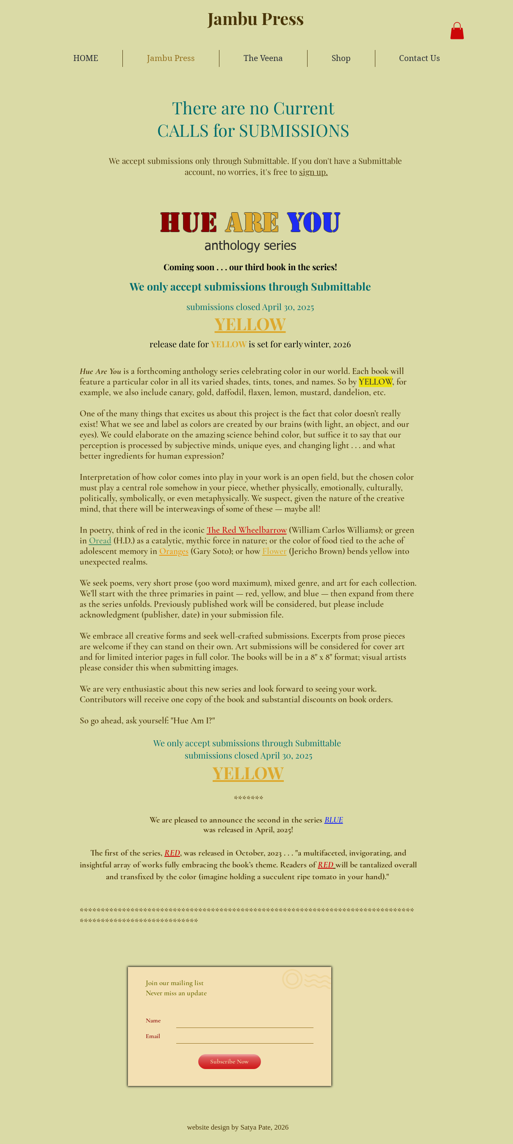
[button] (457, 30)
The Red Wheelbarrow (247, 530)
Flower (274, 551)
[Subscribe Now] (229, 1061)
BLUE (333, 820)
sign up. (313, 171)
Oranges (174, 551)
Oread (100, 540)
